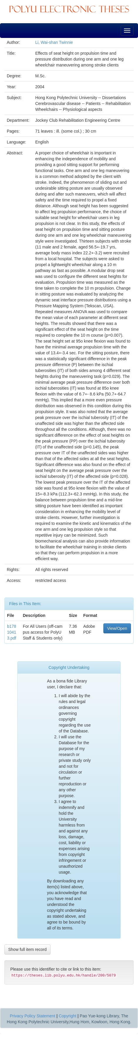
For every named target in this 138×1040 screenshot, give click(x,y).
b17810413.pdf (11, 632)
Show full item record (27, 949)
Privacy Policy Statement (32, 1016)
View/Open (117, 628)
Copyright (67, 1016)
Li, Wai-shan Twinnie (54, 42)
